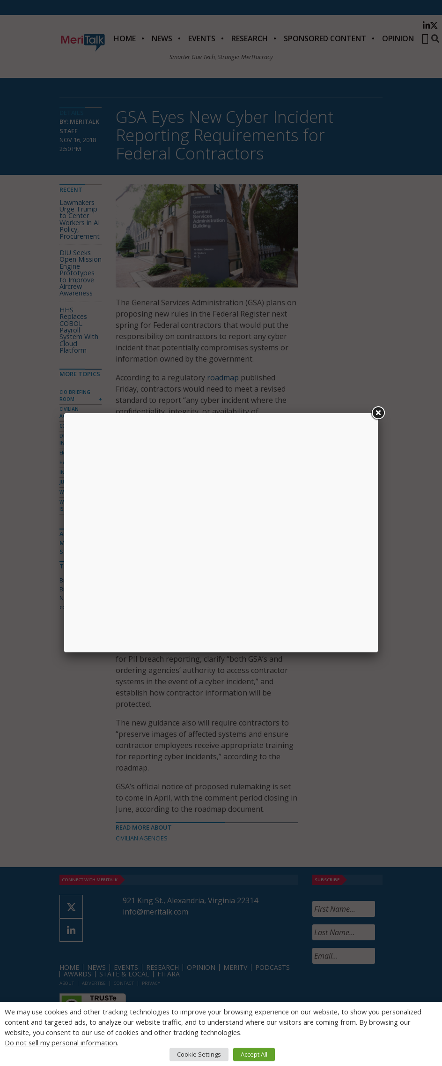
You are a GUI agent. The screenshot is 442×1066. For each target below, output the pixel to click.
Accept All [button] (254, 1054)
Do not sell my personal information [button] (61, 1042)
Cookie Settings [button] (199, 1054)
